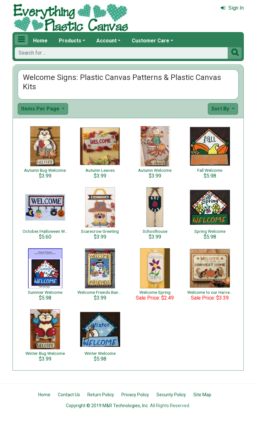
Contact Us (69, 394)
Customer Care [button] (150, 41)
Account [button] (106, 41)
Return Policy (100, 394)
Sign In (232, 8)
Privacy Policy (135, 394)
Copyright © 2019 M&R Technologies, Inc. (107, 405)
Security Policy (171, 394)
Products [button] (70, 41)
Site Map (202, 394)
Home (40, 41)
